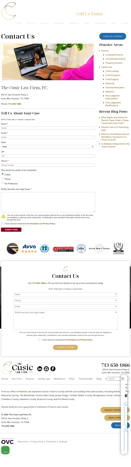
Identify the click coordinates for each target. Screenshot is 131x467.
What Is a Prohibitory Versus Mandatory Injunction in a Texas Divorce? (115, 137)
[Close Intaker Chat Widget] (123, 376)
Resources (23, 441)
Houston (23, 391)
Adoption (109, 91)
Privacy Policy (49, 224)
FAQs (86, 23)
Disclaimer (34, 224)
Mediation (74, 23)
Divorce (44, 23)
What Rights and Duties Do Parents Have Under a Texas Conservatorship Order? (115, 120)
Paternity (109, 83)
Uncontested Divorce (115, 58)
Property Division (113, 63)
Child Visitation (112, 75)
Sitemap (63, 441)
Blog (114, 23)
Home (19, 23)
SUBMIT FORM (11, 230)
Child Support (112, 79)
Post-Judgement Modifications (113, 104)
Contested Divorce (114, 54)
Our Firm (31, 23)
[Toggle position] (117, 376)
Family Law (58, 23)
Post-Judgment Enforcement (112, 97)
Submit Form (65, 347)
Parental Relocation (114, 87)
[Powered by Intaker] (109, 453)
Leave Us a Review (112, 36)
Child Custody (112, 71)
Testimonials (100, 23)
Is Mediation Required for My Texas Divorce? (115, 145)
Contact (124, 23)
